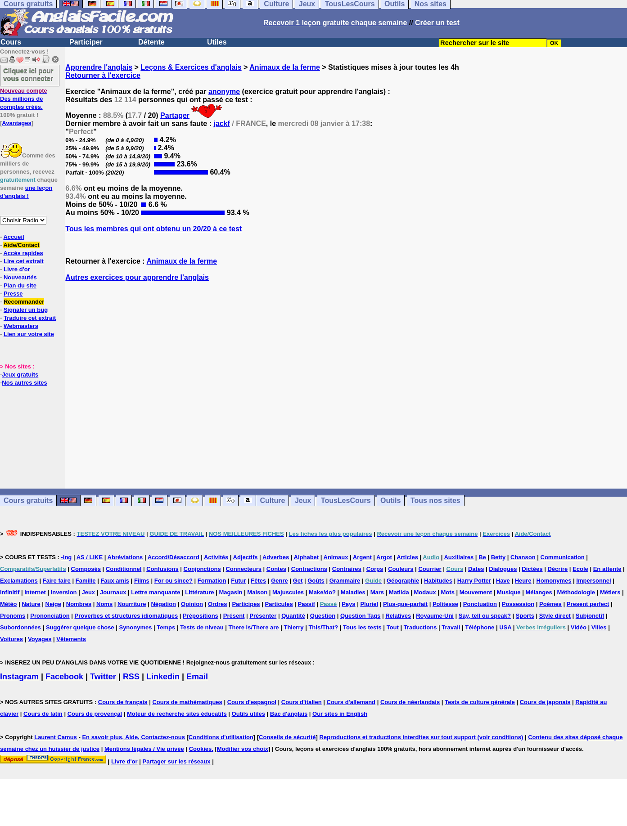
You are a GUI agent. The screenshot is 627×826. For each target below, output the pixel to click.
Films (141, 580)
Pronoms (12, 615)
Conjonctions (202, 569)
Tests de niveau (202, 627)
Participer (86, 42)
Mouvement (476, 592)
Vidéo (578, 627)
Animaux (336, 557)
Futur (238, 580)
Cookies (200, 748)
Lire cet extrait (24, 261)
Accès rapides (23, 253)
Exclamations (19, 580)
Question (322, 615)
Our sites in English (339, 713)
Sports (525, 615)
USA (505, 627)
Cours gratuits (28, 500)
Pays (348, 604)
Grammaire (345, 580)
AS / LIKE (90, 557)
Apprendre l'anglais (98, 67)
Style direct (555, 615)
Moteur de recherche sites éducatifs (177, 713)
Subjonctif (590, 615)
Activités (216, 557)
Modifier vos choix (242, 748)
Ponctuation (480, 604)
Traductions (420, 627)
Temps (166, 627)
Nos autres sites (24, 382)
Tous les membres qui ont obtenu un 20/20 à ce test (153, 229)
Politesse (445, 604)
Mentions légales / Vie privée (144, 748)
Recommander (24, 301)
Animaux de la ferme (284, 67)
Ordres (217, 604)
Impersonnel (593, 580)
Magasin (230, 592)
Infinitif (9, 592)
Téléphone (479, 627)
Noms (104, 604)
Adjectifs (245, 557)
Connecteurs (243, 569)
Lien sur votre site (29, 334)
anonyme (224, 91)
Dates (476, 569)
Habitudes (438, 580)
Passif (306, 604)
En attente (607, 569)
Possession (518, 604)
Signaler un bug (26, 309)
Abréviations (125, 557)
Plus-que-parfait (405, 604)
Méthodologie (576, 592)
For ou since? (173, 580)
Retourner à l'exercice (102, 75)
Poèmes (550, 604)
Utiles (217, 42)
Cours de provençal (95, 713)
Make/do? (322, 592)
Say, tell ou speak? (485, 615)
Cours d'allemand (351, 702)
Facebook (64, 676)
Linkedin (163, 676)
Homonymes (553, 580)
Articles (407, 557)
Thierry (293, 627)
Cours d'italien (301, 702)
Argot (384, 557)
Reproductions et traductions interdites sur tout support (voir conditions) (421, 737)
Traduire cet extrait (30, 317)
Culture (272, 500)
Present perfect (588, 604)
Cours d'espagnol (251, 702)
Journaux (113, 592)
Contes (276, 569)
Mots (448, 592)
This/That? (323, 627)
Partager (174, 115)
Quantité (293, 615)
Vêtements (71, 639)
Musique (509, 592)
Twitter (103, 676)
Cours (10, 42)
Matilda (399, 592)
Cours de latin (43, 713)
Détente (151, 42)
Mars (377, 592)
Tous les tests (362, 627)
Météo (8, 604)
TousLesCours (346, 500)
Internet (35, 592)
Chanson (523, 557)
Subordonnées (20, 627)
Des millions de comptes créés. (23, 98)
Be (482, 557)
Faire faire (57, 580)
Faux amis (114, 580)
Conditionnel (123, 569)
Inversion (64, 592)
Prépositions (200, 615)
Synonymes (135, 627)
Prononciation (49, 615)
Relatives (398, 615)
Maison (257, 592)
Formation (212, 580)
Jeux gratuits (20, 374)
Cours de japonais (545, 702)
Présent (234, 615)
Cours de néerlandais (410, 702)
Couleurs (400, 569)
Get (298, 580)
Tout (393, 627)
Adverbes (275, 557)
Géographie (403, 580)
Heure (523, 580)
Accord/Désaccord (173, 557)
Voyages (40, 639)
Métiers (610, 592)
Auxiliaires (459, 557)
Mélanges (538, 592)
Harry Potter (474, 580)
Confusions (162, 569)
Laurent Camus (55, 737)
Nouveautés (20, 277)
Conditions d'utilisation (221, 737)
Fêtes (258, 580)
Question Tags (360, 615)
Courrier (429, 569)
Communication (563, 557)
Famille (86, 580)
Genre (279, 580)
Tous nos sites (435, 500)
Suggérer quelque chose (80, 627)
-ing (66, 557)
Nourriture (131, 604)
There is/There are (254, 627)
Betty (498, 557)
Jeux (303, 500)
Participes (246, 604)
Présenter (262, 615)
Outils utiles (248, 713)
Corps (374, 569)
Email (197, 676)
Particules (279, 604)
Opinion (192, 604)
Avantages (16, 123)
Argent (362, 557)
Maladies (353, 592)
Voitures (11, 639)
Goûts (316, 580)
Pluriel (369, 604)
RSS (131, 676)
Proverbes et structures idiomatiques (126, 615)
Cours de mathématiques (187, 702)
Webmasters (21, 326)
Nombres (78, 604)
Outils (390, 500)
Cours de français (123, 702)
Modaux (425, 592)
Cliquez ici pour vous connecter (28, 74)
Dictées (532, 569)
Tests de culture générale (480, 702)
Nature (31, 604)
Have (503, 580)
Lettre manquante (155, 592)
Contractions (309, 569)
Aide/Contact (21, 245)
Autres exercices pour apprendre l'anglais (137, 277)
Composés (86, 569)
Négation (163, 604)
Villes (599, 627)
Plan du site (20, 285)
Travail (451, 627)
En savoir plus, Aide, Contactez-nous (133, 737)
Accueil (13, 236)
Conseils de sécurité (287, 737)
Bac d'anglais (288, 713)
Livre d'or (17, 269)
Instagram (19, 676)
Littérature (199, 592)
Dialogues (503, 569)
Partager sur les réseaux (176, 761)
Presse (13, 293)
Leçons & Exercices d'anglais (190, 67)
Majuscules (288, 592)
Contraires (346, 569)
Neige (53, 604)
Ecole (580, 569)
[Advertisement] (346, 385)
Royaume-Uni (435, 615)
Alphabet (306, 557)
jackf (221, 123)
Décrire (557, 569)
